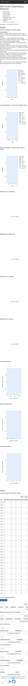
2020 (2, 518)
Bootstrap (15, 678)
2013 (2, 538)
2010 (2, 546)
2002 (2, 568)
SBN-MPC (3, 678)
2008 (2, 551)
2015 (2, 532)
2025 (2, 504)
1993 (2, 593)
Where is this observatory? (9, 22)
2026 (2, 502)
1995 (2, 587)
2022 (2, 513)
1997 (2, 582)
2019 (2, 521)
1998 (2, 579)
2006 (2, 557)
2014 (2, 535)
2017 (2, 527)
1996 (2, 584)
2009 (2, 549)
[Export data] (26, 496)
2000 (2, 573)
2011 (2, 543)
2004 (2, 562)
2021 (2, 515)
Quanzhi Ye (8, 676)
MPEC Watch (5, 2)
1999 (2, 576)
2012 (2, 540)
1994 (2, 590)
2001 (2, 571)
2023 (2, 510)
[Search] (7, 604)
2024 (2, 507)
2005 (2, 560)
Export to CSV (3, 600)
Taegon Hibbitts (16, 676)
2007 (2, 554)
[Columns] (22, 496)
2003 (2, 565)
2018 (2, 524)
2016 (2, 529)
